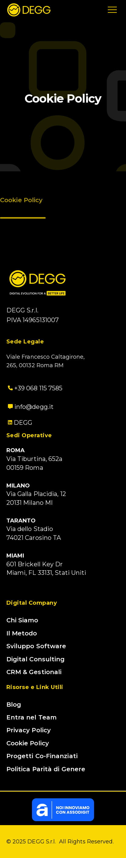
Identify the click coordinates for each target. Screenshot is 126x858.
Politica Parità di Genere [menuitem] (46, 769)
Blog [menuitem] (13, 704)
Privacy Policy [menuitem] (28, 730)
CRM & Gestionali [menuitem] (34, 672)
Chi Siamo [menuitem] (22, 620)
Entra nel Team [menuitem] (31, 717)
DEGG (23, 422)
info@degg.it (30, 406)
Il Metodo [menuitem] (21, 633)
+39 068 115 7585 (34, 388)
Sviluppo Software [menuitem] (36, 646)
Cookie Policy (21, 201)
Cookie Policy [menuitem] (27, 743)
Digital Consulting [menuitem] (35, 659)
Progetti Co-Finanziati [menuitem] (42, 756)
